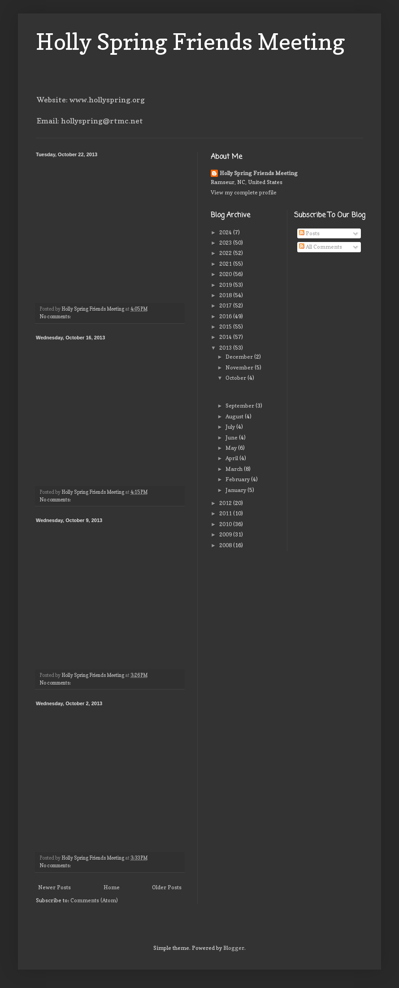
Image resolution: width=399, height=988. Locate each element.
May (232, 447)
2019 (226, 284)
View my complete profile (244, 192)
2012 (226, 503)
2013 (226, 347)
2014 (226, 337)
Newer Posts (54, 887)
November (240, 367)
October (236, 377)
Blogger (233, 947)
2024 (226, 232)
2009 (226, 534)
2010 (226, 524)
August (235, 416)
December (240, 356)
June (232, 437)
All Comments (320, 246)
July (231, 426)
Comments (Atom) (94, 900)
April (232, 458)
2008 (226, 545)
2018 (226, 295)
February (238, 479)
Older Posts (167, 887)
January (236, 490)
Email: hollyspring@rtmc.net (90, 120)
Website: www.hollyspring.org (91, 99)
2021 (226, 263)
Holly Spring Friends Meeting (190, 41)
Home (112, 887)
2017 (226, 305)
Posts (309, 233)
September (241, 405)
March (235, 468)
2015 (226, 326)
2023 (226, 242)
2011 (226, 513)
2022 (226, 253)
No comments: (55, 317)
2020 (226, 274)
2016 (226, 316)
